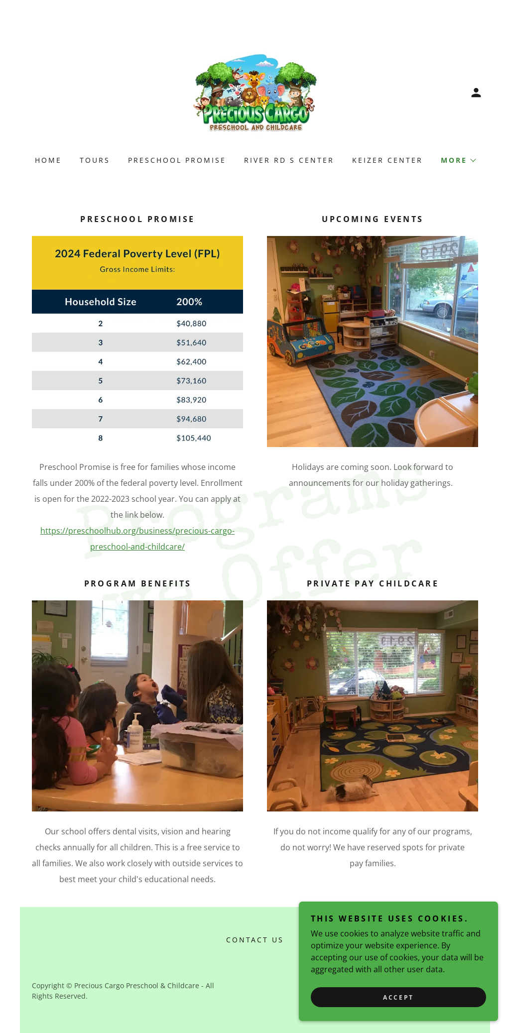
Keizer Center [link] (387, 160)
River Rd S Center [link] (289, 160)
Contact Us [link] (255, 939)
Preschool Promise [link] (177, 160)
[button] (476, 93)
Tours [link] (95, 160)
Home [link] (48, 160)
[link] (255, 91)
